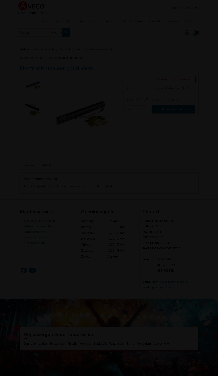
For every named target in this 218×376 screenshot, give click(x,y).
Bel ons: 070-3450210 (187, 9)
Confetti (65, 49)
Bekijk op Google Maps (157, 287)
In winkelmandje (173, 109)
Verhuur (25, 49)
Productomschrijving (39, 165)
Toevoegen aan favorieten (175, 79)
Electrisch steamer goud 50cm (95, 49)
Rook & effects (45, 49)
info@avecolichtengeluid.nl (169, 281)
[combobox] (33, 38)
